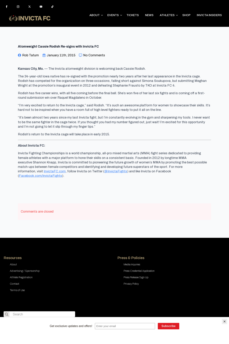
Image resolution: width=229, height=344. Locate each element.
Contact (14, 283)
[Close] (224, 321)
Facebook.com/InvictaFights (40, 176)
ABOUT (94, 15)
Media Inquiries (132, 264)
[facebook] (7, 7)
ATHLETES (167, 15)
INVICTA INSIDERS (209, 15)
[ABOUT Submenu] (102, 15)
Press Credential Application (139, 270)
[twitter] (29, 7)
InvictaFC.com (55, 171)
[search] (6, 314)
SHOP (186, 15)
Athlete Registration (21, 277)
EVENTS (113, 15)
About (13, 264)
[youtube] (41, 7)
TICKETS (132, 15)
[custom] (52, 7)
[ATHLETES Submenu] (177, 15)
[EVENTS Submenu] (121, 15)
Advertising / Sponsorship (25, 270)
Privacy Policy (131, 283)
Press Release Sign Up (136, 277)
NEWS (149, 15)
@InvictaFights (115, 171)
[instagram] (18, 7)
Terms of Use (17, 290)
